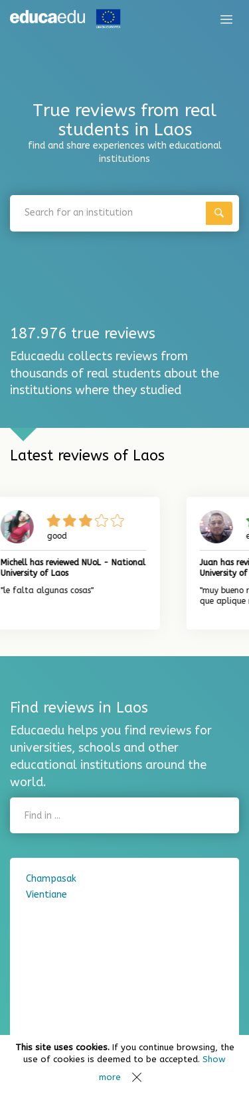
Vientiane (46, 894)
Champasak (51, 878)
